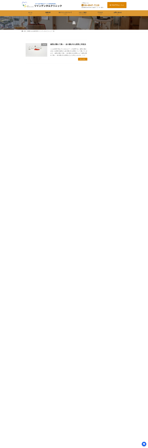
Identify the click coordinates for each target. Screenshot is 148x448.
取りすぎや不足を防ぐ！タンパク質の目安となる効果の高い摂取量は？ (115, 237)
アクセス (61, 417)
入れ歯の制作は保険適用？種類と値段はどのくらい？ (110, 70)
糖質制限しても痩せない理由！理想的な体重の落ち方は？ (115, 227)
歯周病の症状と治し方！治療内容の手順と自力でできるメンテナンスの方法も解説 (110, 55)
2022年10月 (103, 374)
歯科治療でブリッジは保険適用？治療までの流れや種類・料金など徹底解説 (110, 63)
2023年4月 (102, 357)
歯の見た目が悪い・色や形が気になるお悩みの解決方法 (110, 139)
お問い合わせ (62, 421)
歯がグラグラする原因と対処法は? (111, 127)
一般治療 (102, 296)
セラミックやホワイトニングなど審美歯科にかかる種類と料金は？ (110, 89)
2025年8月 (102, 328)
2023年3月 (102, 361)
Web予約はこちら (117, 5)
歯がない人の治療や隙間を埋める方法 (110, 145)
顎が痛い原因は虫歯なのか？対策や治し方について (110, 159)
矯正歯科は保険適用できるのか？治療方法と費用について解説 (110, 83)
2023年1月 (102, 370)
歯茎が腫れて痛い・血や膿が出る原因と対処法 (68, 44)
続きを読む (83, 59)
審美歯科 (102, 305)
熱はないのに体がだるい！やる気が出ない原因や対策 (115, 258)
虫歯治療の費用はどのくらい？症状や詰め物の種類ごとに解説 (110, 48)
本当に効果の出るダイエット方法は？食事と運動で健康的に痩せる (115, 216)
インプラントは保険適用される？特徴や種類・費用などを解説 (110, 77)
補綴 (100, 313)
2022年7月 (102, 382)
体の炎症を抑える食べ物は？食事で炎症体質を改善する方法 (115, 278)
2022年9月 (102, 378)
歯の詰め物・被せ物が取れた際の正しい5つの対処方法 (110, 116)
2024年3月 (102, 336)
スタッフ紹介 (62, 414)
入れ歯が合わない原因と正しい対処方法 (110, 122)
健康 (100, 301)
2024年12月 (103, 332)
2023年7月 (102, 345)
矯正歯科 (102, 309)
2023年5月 (102, 353)
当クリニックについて (64, 411)
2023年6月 (102, 349)
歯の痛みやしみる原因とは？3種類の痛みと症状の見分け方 (111, 110)
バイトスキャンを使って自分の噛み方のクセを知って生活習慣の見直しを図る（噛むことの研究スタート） (115, 179)
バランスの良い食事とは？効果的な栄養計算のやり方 (115, 247)
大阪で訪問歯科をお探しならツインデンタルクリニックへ (110, 95)
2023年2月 (102, 365)
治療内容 (61, 407)
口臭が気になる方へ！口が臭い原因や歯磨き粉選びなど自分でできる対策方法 (110, 152)
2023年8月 (102, 340)
